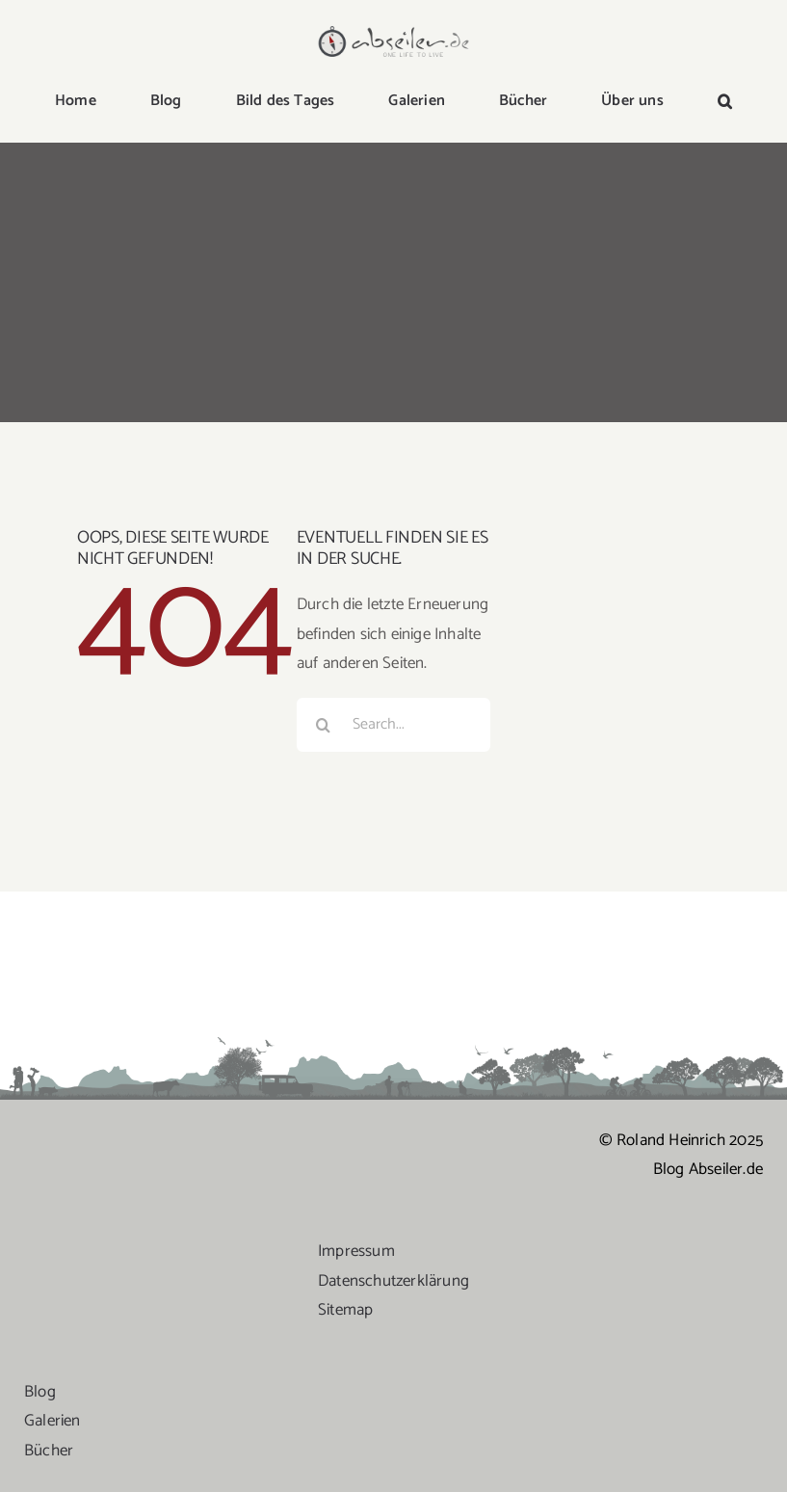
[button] (725, 102)
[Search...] (394, 725)
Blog (40, 1391)
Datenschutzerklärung (393, 1280)
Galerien (52, 1420)
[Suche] (324, 725)
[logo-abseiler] (394, 30)
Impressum (356, 1251)
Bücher (48, 1450)
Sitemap (345, 1309)
